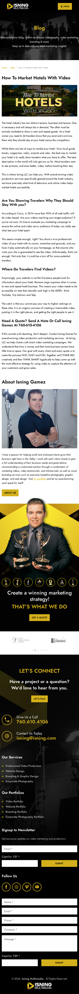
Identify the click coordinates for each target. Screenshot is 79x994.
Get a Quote (39, 617)
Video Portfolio (14, 801)
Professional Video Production (23, 766)
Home (4, 67)
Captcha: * (11, 857)
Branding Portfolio (16, 812)
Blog (13, 67)
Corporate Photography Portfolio (25, 817)
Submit (59, 863)
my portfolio (40, 479)
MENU (64, 6)
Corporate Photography (19, 781)
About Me (10, 492)
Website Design (15, 771)
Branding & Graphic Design (22, 776)
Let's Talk (39, 699)
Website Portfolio (16, 807)
